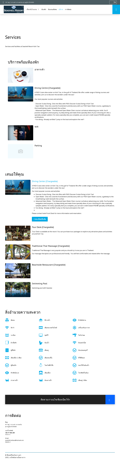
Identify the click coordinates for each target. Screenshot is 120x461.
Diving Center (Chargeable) (45, 181)
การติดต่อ (68, 9)
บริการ (61, 9)
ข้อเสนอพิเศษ (52, 9)
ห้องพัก (43, 9)
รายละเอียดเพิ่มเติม (40, 219)
